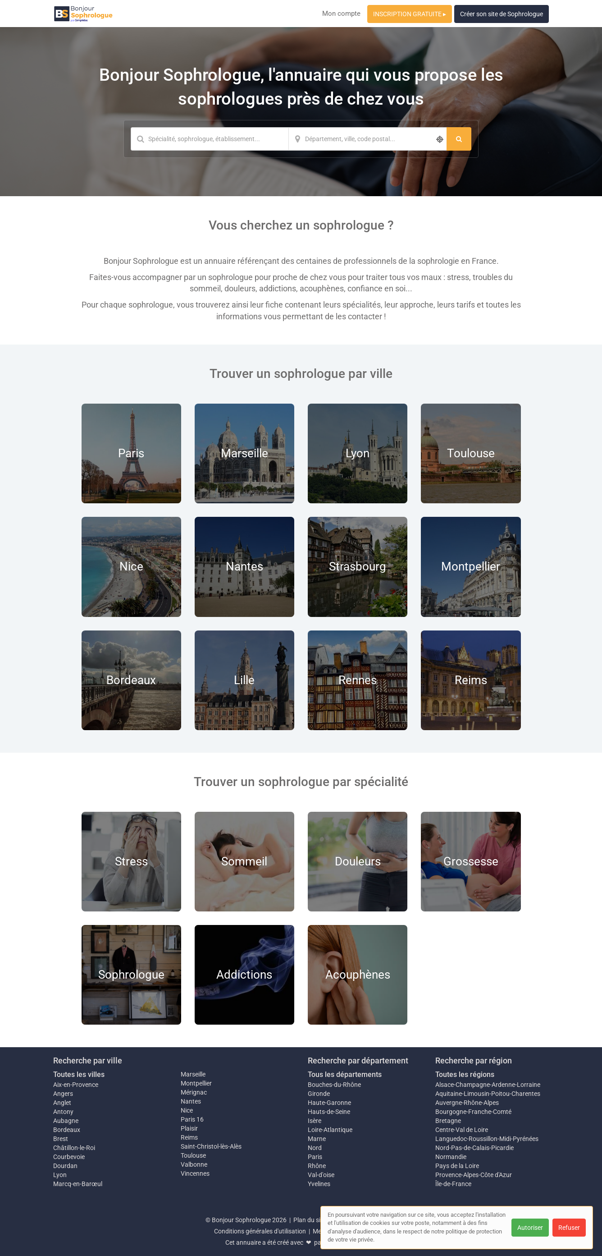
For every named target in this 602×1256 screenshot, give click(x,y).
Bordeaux (66, 1129)
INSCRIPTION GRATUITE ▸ (409, 14)
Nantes (191, 1101)
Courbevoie (69, 1156)
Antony (63, 1111)
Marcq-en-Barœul (77, 1183)
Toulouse (193, 1155)
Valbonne (194, 1164)
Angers (63, 1093)
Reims (189, 1137)
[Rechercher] (459, 139)
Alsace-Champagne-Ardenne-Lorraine (487, 1084)
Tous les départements (345, 1074)
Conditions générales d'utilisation (260, 1231)
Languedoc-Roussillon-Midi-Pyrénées (486, 1138)
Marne (317, 1138)
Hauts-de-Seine (329, 1111)
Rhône (317, 1165)
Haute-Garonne (329, 1102)
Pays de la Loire (457, 1165)
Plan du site (309, 1220)
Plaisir (189, 1128)
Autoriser (530, 1227)
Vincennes (195, 1173)
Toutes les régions (464, 1074)
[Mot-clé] (209, 139)
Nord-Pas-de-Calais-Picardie (474, 1147)
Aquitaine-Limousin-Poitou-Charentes (487, 1093)
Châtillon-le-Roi (74, 1147)
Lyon (60, 1174)
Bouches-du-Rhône (334, 1084)
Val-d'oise (321, 1174)
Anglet (62, 1102)
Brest (60, 1138)
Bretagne (448, 1120)
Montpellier (196, 1083)
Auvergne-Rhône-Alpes (467, 1102)
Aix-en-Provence (75, 1084)
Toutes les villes (79, 1074)
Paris (315, 1156)
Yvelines (319, 1183)
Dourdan (65, 1165)
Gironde (319, 1093)
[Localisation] (368, 139)
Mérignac (194, 1092)
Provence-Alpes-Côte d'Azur (473, 1174)
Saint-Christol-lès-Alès (211, 1146)
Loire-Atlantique (330, 1129)
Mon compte (341, 13)
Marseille (193, 1074)
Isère (314, 1120)
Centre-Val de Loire (461, 1129)
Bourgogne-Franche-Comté (473, 1111)
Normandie (450, 1156)
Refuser (569, 1227)
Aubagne (65, 1120)
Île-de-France (453, 1183)
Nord (315, 1147)
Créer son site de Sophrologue (501, 14)
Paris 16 (192, 1119)
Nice (187, 1110)
